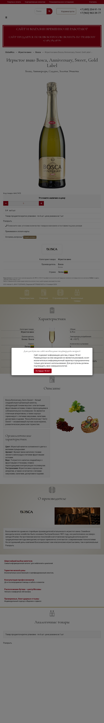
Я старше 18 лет (43, 371)
